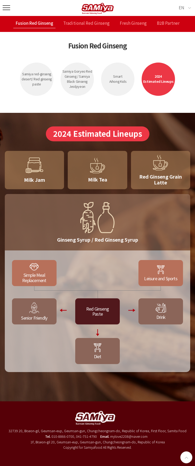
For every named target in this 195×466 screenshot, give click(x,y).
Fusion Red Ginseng (34, 23)
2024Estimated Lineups (158, 79)
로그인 (97, 451)
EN (181, 7)
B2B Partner (168, 23)
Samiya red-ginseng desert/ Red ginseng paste (37, 78)
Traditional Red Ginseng (86, 23)
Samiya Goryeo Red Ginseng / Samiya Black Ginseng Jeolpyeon (77, 79)
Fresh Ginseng (133, 23)
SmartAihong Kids (117, 79)
